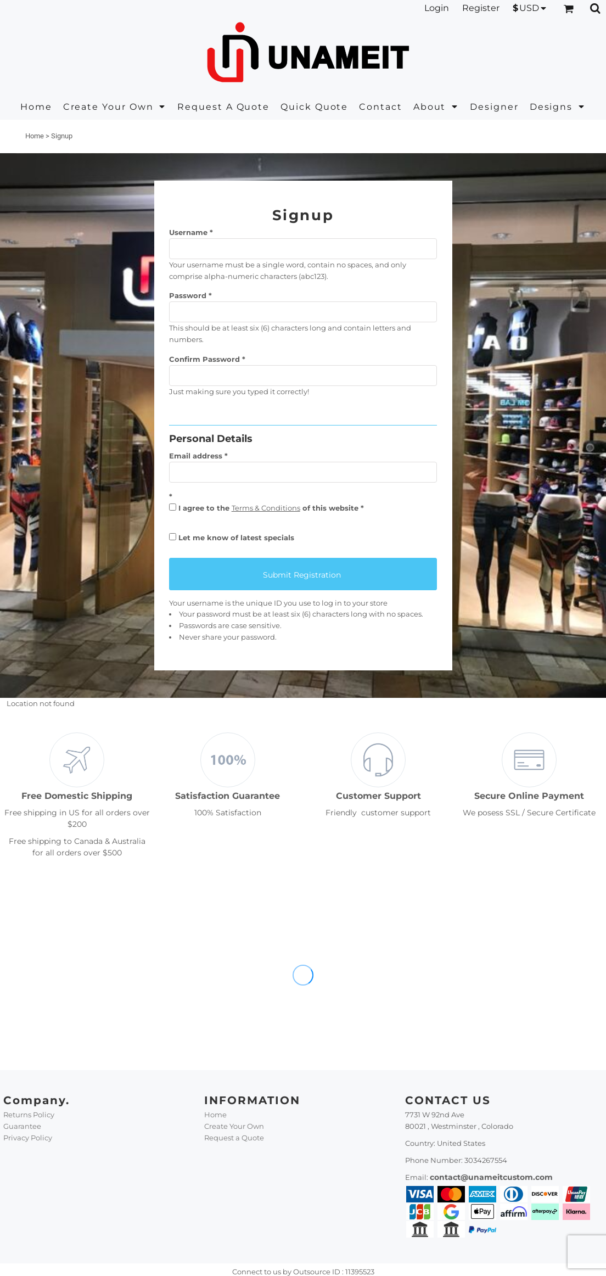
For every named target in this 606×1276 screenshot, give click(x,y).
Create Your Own (234, 1126)
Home (34, 136)
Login (436, 8)
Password (187, 295)
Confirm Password (204, 359)
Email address (195, 455)
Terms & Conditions (266, 507)
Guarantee (22, 1126)
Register (481, 8)
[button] (115, 107)
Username (188, 232)
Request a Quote (234, 1137)
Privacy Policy (27, 1137)
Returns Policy (28, 1114)
